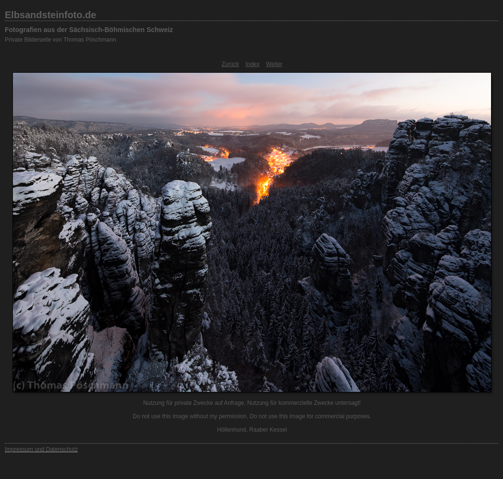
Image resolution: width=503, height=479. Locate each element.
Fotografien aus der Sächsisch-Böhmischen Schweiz (89, 29)
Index (252, 64)
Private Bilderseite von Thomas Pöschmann (60, 39)
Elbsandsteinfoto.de (50, 15)
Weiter (274, 64)
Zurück (230, 64)
